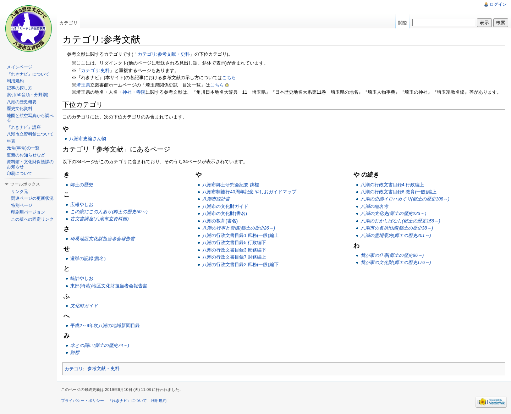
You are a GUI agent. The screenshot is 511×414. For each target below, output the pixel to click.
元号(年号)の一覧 (23, 147)
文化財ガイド (84, 305)
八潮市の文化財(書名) (224, 213)
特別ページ (21, 205)
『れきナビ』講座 (24, 127)
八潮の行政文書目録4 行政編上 (392, 184)
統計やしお (81, 278)
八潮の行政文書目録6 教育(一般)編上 (398, 191)
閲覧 (402, 23)
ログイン (498, 4)
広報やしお (81, 204)
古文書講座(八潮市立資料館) (99, 218)
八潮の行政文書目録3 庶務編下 (234, 250)
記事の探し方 (19, 87)
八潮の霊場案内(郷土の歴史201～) (396, 235)
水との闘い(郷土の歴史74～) (99, 345)
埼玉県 (83, 85)
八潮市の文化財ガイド (225, 206)
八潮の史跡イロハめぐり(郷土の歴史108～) (405, 199)
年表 (11, 141)
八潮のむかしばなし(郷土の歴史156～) (400, 220)
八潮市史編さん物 (87, 138)
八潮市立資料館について (30, 134)
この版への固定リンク (32, 219)
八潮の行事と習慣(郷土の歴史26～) (238, 228)
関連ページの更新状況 (32, 198)
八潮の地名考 (374, 206)
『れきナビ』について (28, 74)
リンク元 (19, 191)
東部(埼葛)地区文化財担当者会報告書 (108, 285)
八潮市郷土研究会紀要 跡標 (230, 184)
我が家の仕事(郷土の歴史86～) (392, 255)
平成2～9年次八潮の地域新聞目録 (105, 325)
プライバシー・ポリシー (82, 400)
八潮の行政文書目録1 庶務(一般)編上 (240, 235)
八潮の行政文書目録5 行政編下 (234, 242)
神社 (127, 92)
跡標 (74, 352)
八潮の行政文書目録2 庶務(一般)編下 (240, 264)
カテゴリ (74, 368)
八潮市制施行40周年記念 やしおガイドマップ (249, 191)
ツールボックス (25, 184)
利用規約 (15, 80)
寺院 (140, 92)
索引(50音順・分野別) (27, 94)
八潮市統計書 (216, 199)
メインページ (19, 67)
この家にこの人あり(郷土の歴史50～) (109, 211)
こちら (229, 77)
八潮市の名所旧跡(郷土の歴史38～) (397, 228)
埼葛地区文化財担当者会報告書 (102, 238)
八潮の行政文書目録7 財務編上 (234, 257)
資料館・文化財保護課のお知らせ (30, 164)
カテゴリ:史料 (95, 70)
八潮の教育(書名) (220, 220)
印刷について (19, 173)
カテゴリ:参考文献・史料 (164, 54)
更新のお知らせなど (26, 155)
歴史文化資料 (19, 108)
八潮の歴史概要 (22, 101)
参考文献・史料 (103, 368)
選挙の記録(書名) (88, 258)
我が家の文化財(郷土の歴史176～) (396, 262)
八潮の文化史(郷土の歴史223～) (394, 213)
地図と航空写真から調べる (30, 118)
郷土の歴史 (81, 184)
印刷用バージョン (28, 212)
